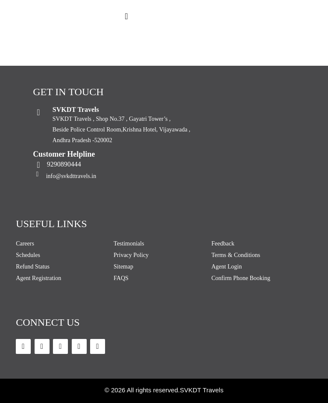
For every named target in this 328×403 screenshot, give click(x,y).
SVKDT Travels (201, 390)
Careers (25, 243)
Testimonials (129, 243)
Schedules (28, 255)
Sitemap (123, 266)
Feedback (222, 243)
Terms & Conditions (235, 255)
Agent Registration (38, 278)
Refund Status (33, 266)
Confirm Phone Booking (240, 278)
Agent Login (226, 266)
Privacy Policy (131, 255)
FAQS (121, 278)
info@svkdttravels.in (71, 176)
